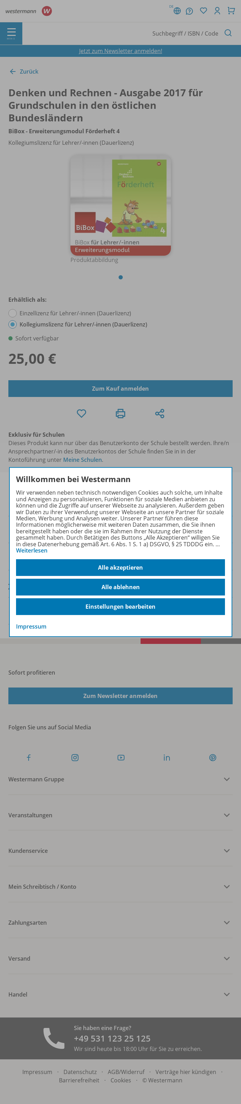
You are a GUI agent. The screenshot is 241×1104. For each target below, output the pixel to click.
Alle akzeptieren (120, 567)
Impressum (31, 627)
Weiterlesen (31, 550)
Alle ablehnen (120, 587)
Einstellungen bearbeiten (120, 606)
